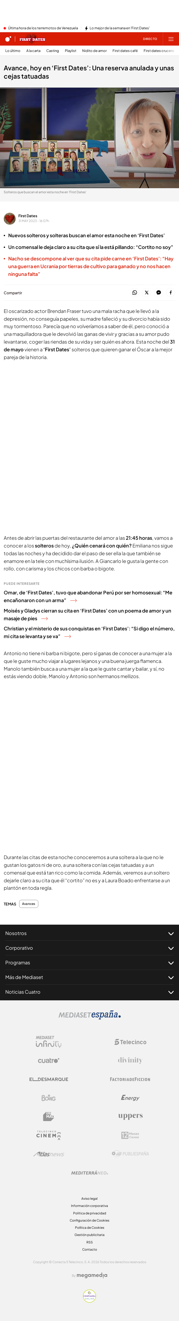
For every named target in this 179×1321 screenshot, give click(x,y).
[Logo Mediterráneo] (89, 1172)
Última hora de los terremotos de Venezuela (43, 28)
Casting (52, 51)
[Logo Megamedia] (92, 1275)
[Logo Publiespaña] (130, 1154)
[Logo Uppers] (130, 1116)
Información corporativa (89, 1206)
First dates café (125, 51)
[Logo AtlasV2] (48, 1154)
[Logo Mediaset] (90, 1018)
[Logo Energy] (130, 1098)
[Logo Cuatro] (48, 1060)
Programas (89, 962)
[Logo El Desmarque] (49, 1079)
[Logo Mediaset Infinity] (48, 1042)
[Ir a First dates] (32, 39)
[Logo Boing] (48, 1098)
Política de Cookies (89, 1228)
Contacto (89, 1249)
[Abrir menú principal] (171, 39)
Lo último (12, 51)
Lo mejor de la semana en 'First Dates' (120, 28)
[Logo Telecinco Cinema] (48, 1135)
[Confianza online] (89, 1301)
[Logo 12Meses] (130, 1135)
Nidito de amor (94, 51)
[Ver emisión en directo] (148, 39)
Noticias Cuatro (89, 992)
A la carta (33, 51)
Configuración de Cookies (89, 1220)
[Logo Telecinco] (130, 1042)
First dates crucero (159, 51)
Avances (28, 903)
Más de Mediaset (89, 977)
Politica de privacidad (89, 1213)
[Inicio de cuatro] (8, 39)
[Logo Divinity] (130, 1060)
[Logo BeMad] (48, 1116)
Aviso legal (89, 1199)
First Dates (27, 216)
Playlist (70, 51)
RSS (89, 1242)
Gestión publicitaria (89, 1235)
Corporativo (89, 948)
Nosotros (89, 933)
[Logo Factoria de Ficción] (130, 1079)
